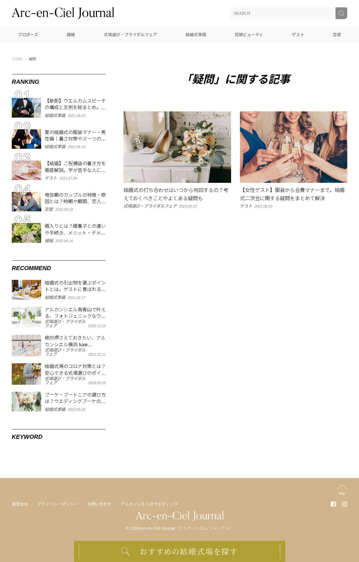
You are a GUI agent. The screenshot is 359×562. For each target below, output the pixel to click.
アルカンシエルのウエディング (149, 504)
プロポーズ (28, 34)
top (342, 493)
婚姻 (71, 34)
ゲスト (298, 34)
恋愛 (337, 34)
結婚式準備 (196, 34)
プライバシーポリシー (57, 504)
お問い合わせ (99, 504)
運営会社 (20, 504)
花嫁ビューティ (249, 34)
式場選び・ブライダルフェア (130, 34)
